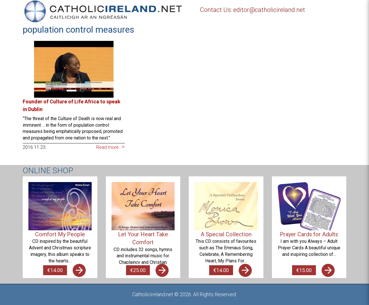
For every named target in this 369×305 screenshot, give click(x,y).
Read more (107, 147)
